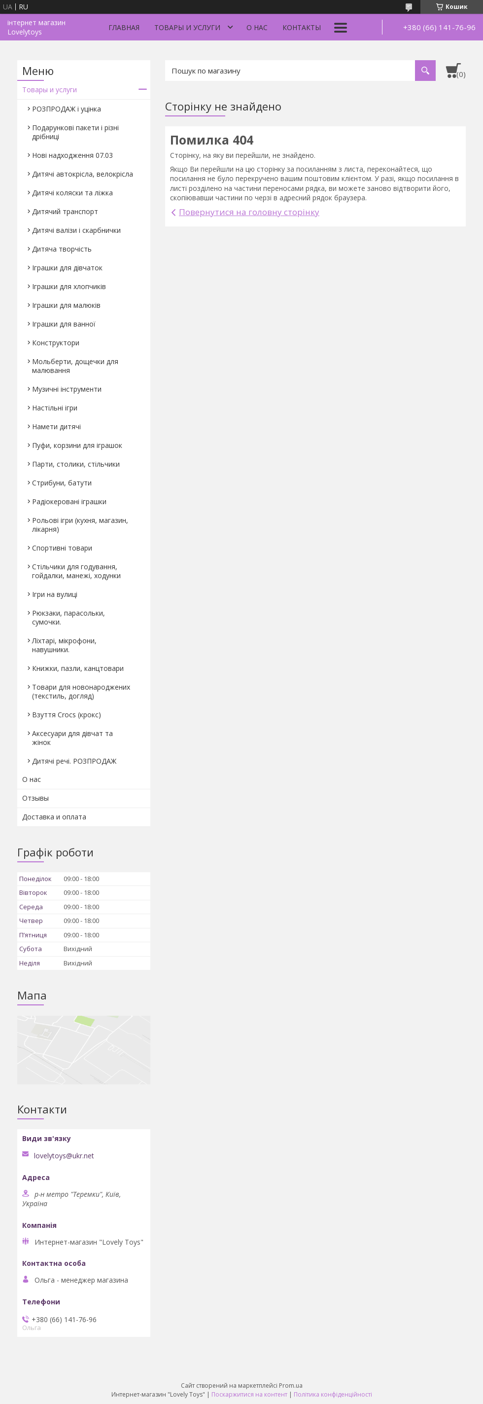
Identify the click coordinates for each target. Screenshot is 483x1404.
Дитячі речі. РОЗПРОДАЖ (74, 761)
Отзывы (35, 798)
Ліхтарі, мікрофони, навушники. (64, 645)
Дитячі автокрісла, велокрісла (82, 174)
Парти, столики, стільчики (76, 464)
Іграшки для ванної (64, 324)
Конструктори (55, 342)
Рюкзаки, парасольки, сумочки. (68, 617)
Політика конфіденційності (333, 1394)
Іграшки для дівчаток (67, 267)
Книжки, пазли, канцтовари (78, 668)
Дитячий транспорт (65, 211)
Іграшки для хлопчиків (69, 286)
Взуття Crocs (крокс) (66, 714)
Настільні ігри (54, 407)
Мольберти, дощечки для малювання (75, 366)
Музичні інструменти (67, 389)
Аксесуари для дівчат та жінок (72, 738)
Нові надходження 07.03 (72, 155)
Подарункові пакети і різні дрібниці (75, 132)
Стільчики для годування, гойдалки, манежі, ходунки (76, 571)
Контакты (301, 27)
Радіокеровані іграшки (69, 501)
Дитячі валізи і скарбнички (76, 230)
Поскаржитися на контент (249, 1394)
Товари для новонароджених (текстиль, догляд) (81, 691)
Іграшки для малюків (66, 305)
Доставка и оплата (54, 816)
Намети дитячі (56, 426)
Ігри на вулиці (54, 594)
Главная (123, 27)
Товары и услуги (187, 27)
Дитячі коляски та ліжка (72, 192)
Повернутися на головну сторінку (249, 212)
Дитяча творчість (62, 249)
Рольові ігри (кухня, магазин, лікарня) (80, 525)
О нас (257, 27)
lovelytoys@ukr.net (64, 1155)
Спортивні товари (62, 548)
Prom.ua (291, 1385)
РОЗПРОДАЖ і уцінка (66, 108)
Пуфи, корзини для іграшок (77, 445)
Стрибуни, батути (62, 482)
